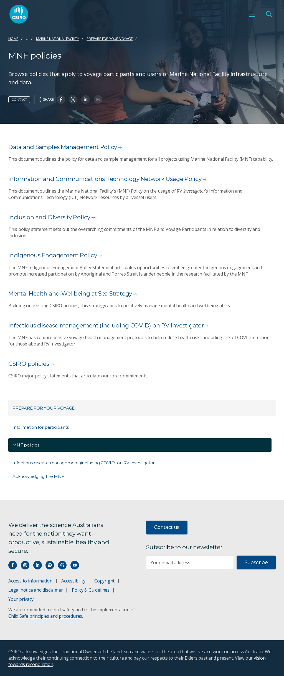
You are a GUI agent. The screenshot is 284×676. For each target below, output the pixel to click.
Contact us (166, 527)
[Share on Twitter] (73, 99)
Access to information (30, 581)
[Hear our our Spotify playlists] (49, 565)
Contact (19, 99)
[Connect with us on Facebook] (12, 565)
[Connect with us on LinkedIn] (37, 565)
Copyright (104, 581)
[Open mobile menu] (252, 14)
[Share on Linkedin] (85, 99)
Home (13, 38)
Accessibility (73, 581)
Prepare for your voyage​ (110, 38)
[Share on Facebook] (61, 99)
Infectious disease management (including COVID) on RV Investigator (83, 462)
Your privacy (20, 599)
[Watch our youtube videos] (74, 565)
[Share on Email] (98, 99)
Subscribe (256, 562)
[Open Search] (269, 14)
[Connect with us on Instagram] (25, 565)
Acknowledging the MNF (38, 476)
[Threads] (62, 565)
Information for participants (40, 427)
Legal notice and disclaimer (35, 590)
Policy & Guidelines (91, 590)
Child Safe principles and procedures (45, 616)
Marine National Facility (57, 38)
